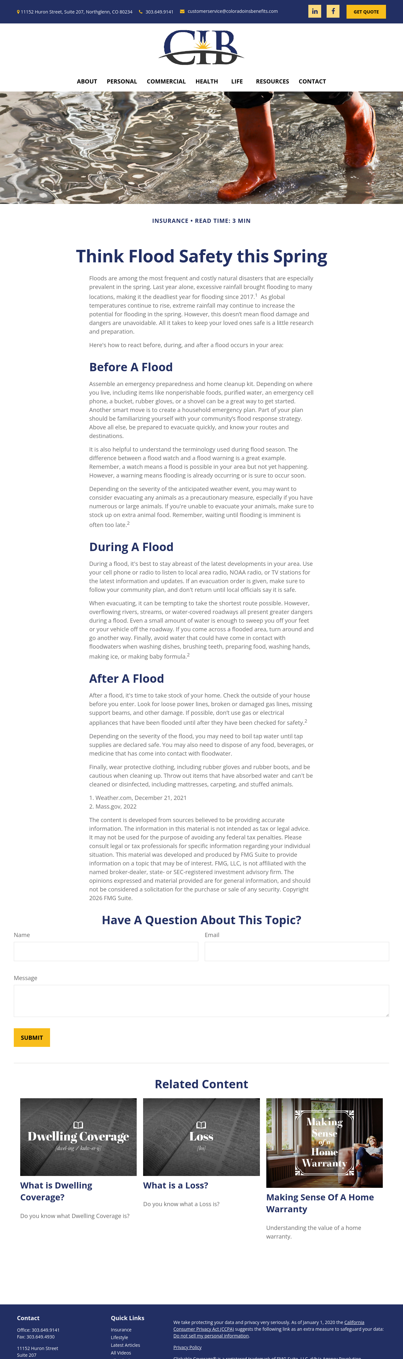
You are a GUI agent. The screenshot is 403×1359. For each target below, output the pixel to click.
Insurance (121, 1330)
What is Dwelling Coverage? (56, 1191)
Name (22, 935)
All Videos (121, 1353)
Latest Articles (125, 1345)
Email (212, 935)
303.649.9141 (156, 12)
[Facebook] (333, 11)
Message (25, 978)
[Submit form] (32, 1037)
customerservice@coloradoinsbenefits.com (229, 11)
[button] (87, 81)
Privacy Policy (188, 1347)
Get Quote (366, 12)
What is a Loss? (175, 1185)
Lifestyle (119, 1337)
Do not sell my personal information (211, 1336)
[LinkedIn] (314, 11)
